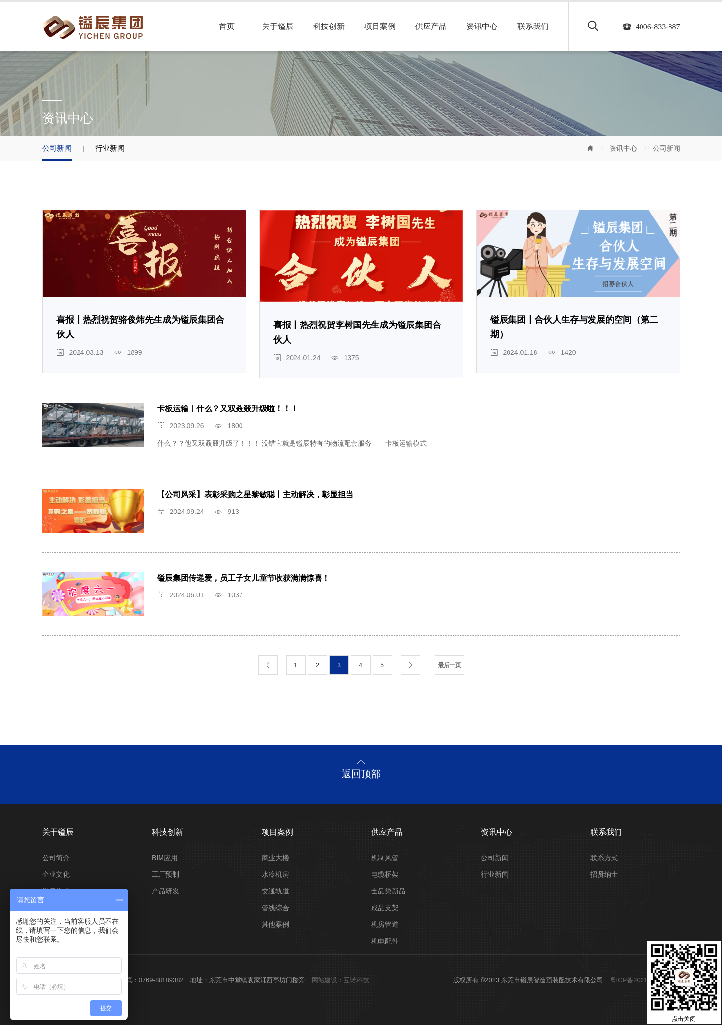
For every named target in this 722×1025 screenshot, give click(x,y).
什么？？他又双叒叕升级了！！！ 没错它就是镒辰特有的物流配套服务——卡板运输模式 (292, 443)
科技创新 (329, 26)
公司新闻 (666, 148)
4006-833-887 (658, 27)
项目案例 (380, 26)
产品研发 (165, 891)
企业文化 (56, 874)
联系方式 (604, 857)
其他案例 (275, 924)
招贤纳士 (604, 874)
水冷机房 (275, 874)
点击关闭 (683, 1018)
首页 (227, 26)
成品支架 (385, 907)
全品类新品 (388, 891)
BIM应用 (165, 857)
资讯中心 (482, 26)
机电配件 (385, 941)
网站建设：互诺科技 (340, 980)
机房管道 (385, 924)
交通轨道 (275, 891)
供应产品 (431, 26)
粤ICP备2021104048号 (642, 980)
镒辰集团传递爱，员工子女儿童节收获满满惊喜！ (243, 578)
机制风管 (385, 857)
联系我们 (533, 26)
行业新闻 (110, 148)
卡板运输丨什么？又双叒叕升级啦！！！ (227, 409)
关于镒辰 (278, 26)
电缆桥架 (385, 874)
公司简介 (56, 857)
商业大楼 (275, 857)
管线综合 (275, 907)
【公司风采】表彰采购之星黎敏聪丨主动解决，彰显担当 (255, 494)
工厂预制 (165, 874)
